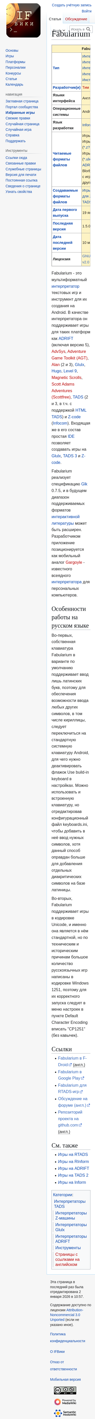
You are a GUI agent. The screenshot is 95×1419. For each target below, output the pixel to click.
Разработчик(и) (66, 87)
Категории (62, 1194)
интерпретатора (66, 581)
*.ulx (87, 159)
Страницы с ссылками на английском (67, 1259)
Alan (55, 364)
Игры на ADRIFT (73, 1168)
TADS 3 (70, 455)
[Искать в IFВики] (81, 29)
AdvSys (58, 351)
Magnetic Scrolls (66, 377)
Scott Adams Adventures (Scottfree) (62, 390)
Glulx (79, 364)
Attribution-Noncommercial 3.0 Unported (66, 1315)
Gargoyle (74, 562)
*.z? (87, 147)
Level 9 (70, 371)
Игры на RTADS (73, 1154)
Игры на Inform (72, 1182)
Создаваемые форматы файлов (65, 196)
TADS (78, 397)
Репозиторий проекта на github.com (70, 1118)
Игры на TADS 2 (73, 1175)
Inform (87, 125)
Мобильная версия (65, 1379)
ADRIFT (66, 338)
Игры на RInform (73, 1161)
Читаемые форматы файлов (62, 159)
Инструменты (68, 1247)
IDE (71, 436)
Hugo (56, 371)
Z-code (74, 416)
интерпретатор (65, 286)
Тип (56, 68)
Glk (84, 484)
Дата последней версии (62, 242)
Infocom (60, 423)
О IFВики (57, 1352)
